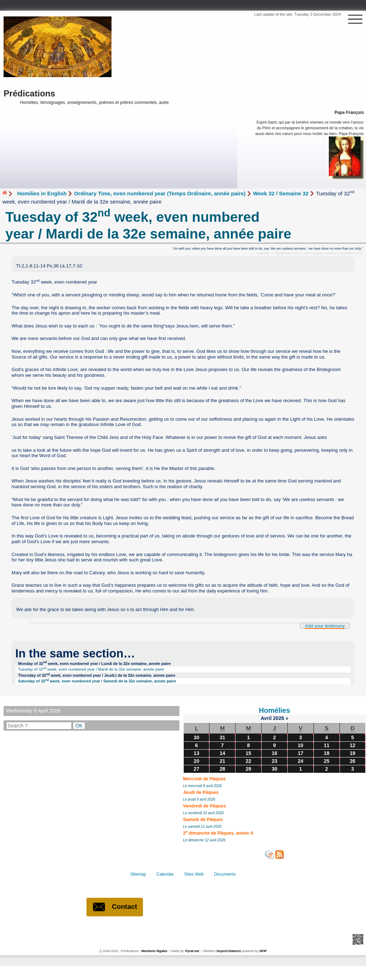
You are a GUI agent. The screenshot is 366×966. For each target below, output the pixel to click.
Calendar (165, 874)
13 (196, 753)
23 (274, 761)
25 (327, 761)
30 (196, 737)
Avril (267, 718)
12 (352, 745)
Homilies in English (41, 193)
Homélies (274, 710)
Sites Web (193, 874)
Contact (114, 907)
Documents (224, 874)
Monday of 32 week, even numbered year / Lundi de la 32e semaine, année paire (94, 663)
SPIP (263, 951)
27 (196, 769)
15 (248, 753)
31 (222, 737)
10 (300, 745)
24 (300, 761)
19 (352, 753)
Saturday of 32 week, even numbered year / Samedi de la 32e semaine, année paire (97, 681)
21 (222, 761)
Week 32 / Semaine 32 (280, 193)
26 (352, 761)
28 (222, 769)
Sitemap (139, 874)
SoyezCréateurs (229, 951)
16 (274, 753)
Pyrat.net (192, 951)
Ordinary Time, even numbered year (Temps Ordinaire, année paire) (160, 193)
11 (327, 745)
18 (327, 753)
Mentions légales (155, 951)
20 (196, 761)
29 (248, 769)
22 (248, 761)
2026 (279, 718)
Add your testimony (325, 626)
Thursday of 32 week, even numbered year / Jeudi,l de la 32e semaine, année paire (96, 675)
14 (222, 753)
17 (300, 753)
